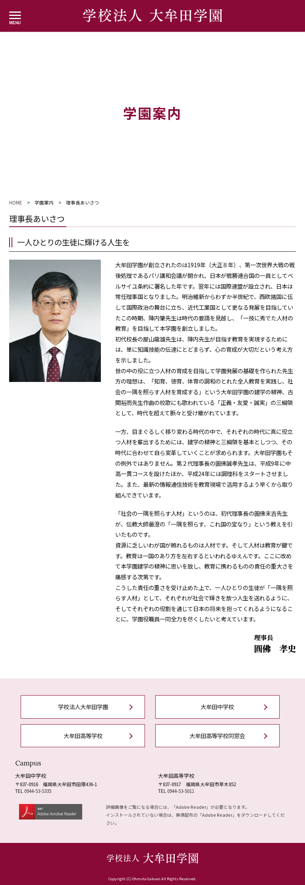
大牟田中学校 (217, 706)
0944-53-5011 (180, 791)
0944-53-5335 (37, 791)
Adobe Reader (191, 807)
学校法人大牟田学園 (83, 706)
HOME (15, 202)
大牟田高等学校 (83, 735)
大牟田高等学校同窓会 (217, 735)
